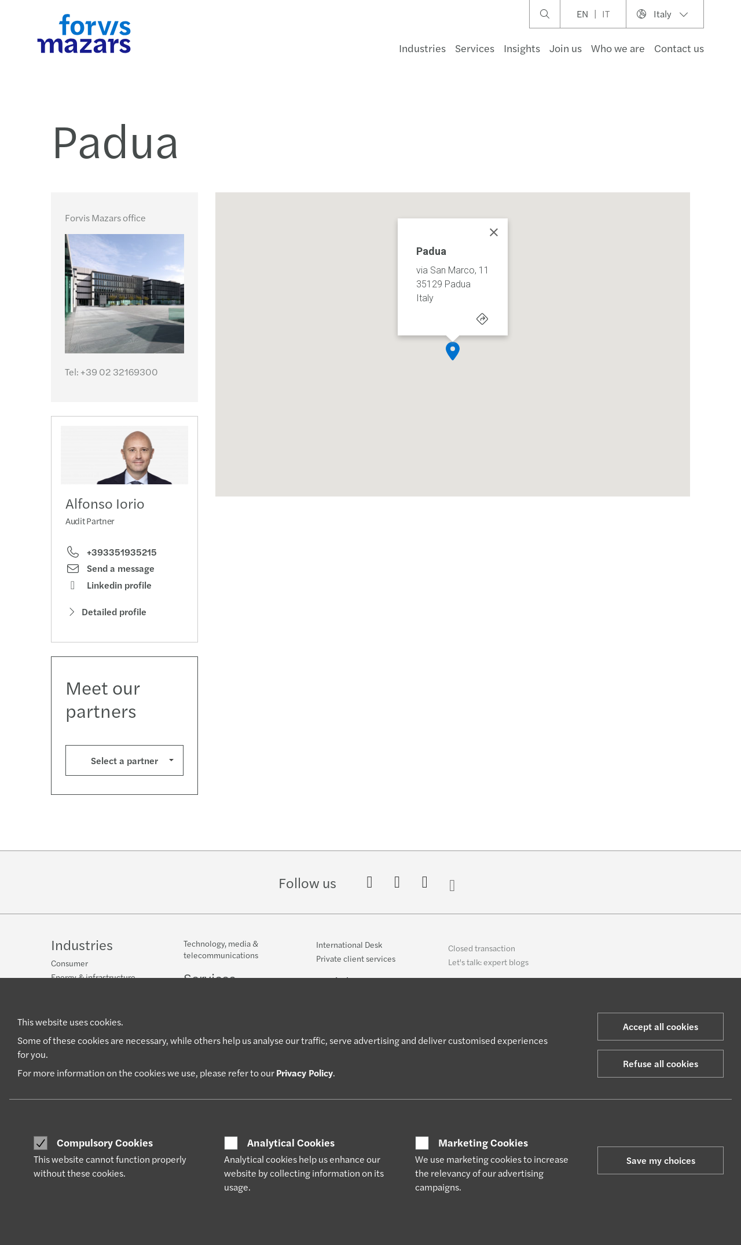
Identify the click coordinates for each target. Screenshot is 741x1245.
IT (606, 13)
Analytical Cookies (291, 1142)
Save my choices (660, 1160)
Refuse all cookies (660, 1063)
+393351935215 (111, 552)
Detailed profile (105, 611)
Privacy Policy (304, 1072)
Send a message (110, 568)
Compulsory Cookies (105, 1142)
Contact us (679, 48)
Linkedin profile (108, 585)
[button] (452, 351)
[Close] (494, 232)
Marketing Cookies (483, 1142)
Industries (422, 48)
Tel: (111, 371)
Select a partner (124, 760)
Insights (522, 48)
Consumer (69, 964)
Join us (565, 48)
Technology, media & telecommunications (221, 957)
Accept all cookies (660, 1026)
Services (474, 48)
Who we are (618, 48)
